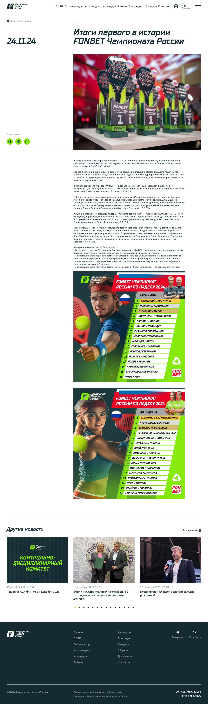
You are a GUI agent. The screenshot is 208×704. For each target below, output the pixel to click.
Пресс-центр (136, 6)
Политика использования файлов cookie (97, 692)
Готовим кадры (74, 6)
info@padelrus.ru (191, 695)
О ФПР (60, 6)
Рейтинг (122, 6)
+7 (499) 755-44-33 (188, 692)
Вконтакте (195, 635)
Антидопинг (125, 632)
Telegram (177, 635)
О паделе (151, 6)
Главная (78, 632)
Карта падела (92, 6)
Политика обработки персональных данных (100, 696)
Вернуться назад (19, 21)
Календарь (109, 6)
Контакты (164, 6)
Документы (125, 656)
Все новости (192, 530)
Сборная (123, 650)
